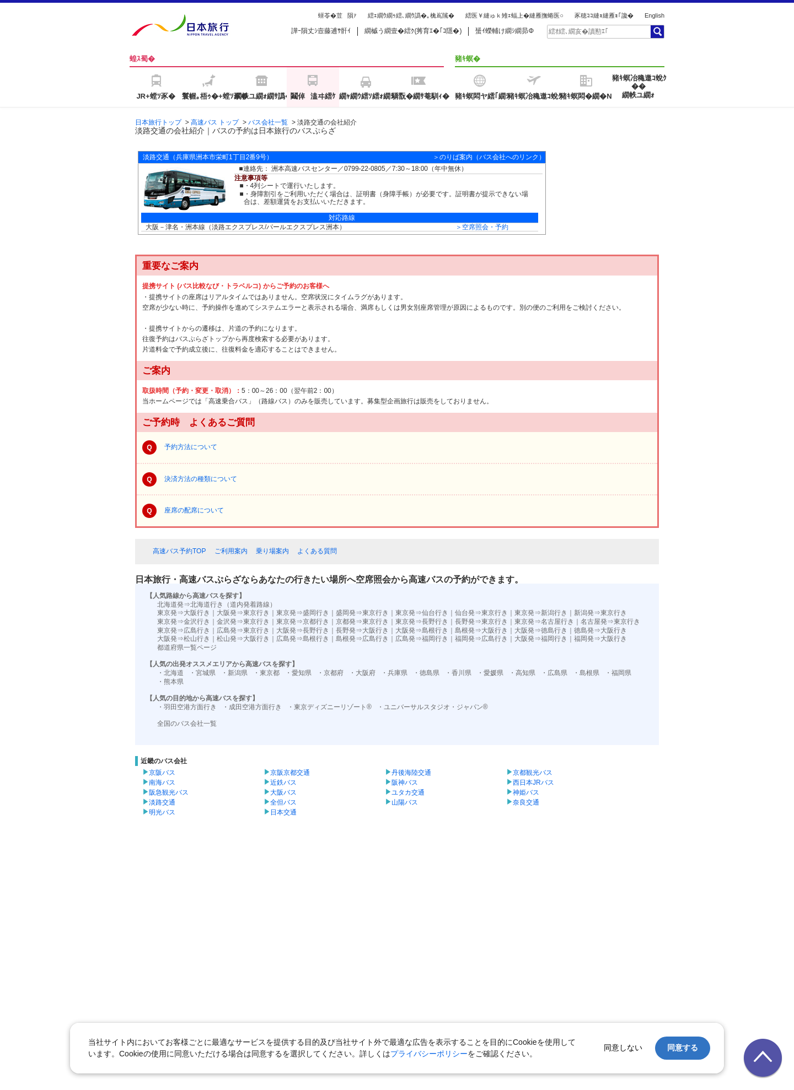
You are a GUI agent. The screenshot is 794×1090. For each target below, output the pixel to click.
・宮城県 (202, 673)
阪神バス (404, 782)
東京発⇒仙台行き (421, 613)
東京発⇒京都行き (302, 621)
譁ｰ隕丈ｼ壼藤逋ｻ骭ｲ (321, 31)
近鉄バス (283, 782)
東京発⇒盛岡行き (302, 613)
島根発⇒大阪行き (481, 630)
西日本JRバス (533, 782)
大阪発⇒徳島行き (540, 630)
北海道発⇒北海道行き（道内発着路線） (216, 604)
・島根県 (586, 673)
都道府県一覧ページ (187, 647)
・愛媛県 (490, 673)
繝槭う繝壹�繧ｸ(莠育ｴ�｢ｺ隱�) (413, 31)
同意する (682, 1047)
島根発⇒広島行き (362, 639)
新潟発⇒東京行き (600, 613)
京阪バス (162, 772)
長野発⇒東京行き (481, 621)
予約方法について (190, 447)
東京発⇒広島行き (183, 630)
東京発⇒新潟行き (540, 613)
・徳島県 (426, 673)
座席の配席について (194, 510)
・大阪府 (362, 673)
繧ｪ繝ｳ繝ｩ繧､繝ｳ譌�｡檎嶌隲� (411, 15)
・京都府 (330, 673)
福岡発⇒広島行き (481, 639)
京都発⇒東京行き (362, 621)
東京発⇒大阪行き (183, 613)
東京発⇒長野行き (421, 621)
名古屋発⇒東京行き (610, 621)
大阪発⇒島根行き (421, 630)
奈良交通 (526, 802)
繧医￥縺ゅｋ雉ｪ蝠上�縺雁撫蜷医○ (514, 15)
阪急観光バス (169, 792)
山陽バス (404, 802)
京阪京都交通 (290, 772)
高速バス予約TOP (179, 551)
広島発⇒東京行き (243, 630)
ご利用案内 (231, 551)
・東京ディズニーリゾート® (329, 707)
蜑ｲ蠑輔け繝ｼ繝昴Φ (504, 31)
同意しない (623, 1047)
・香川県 (458, 673)
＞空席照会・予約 (481, 227)
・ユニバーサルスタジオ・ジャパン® (432, 707)
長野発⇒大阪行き (362, 630)
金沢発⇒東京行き (243, 621)
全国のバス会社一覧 (187, 723)
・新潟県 (234, 673)
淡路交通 (162, 802)
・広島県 (554, 673)
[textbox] (598, 31)
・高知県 (522, 673)
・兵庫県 (394, 673)
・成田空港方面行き (252, 707)
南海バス (162, 782)
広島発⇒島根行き (302, 639)
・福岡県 (618, 673)
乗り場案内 (272, 551)
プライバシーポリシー (429, 1053)
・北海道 (170, 673)
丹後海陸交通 (411, 772)
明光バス (162, 812)
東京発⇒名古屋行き (544, 621)
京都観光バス (532, 772)
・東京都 (266, 673)
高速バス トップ (215, 122)
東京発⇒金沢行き (183, 621)
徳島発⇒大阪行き (600, 630)
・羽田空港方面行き (187, 707)
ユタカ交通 (408, 792)
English (654, 15)
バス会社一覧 (268, 122)
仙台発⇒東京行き (481, 613)
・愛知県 (298, 673)
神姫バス (526, 792)
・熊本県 (170, 682)
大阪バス (283, 792)
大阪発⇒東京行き (243, 613)
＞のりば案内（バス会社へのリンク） (489, 157)
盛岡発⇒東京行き (362, 613)
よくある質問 (317, 551)
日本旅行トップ (158, 122)
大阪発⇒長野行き (302, 630)
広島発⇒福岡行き (421, 639)
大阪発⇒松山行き (183, 639)
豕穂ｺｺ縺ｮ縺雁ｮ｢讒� (604, 15)
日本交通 (283, 812)
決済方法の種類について (200, 479)
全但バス (283, 802)
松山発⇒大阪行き (243, 639)
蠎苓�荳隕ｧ (337, 15)
